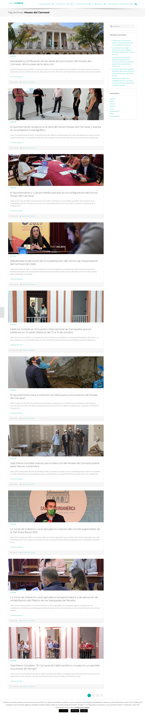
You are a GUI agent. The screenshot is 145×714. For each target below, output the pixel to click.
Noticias (13, 56)
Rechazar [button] (75, 710)
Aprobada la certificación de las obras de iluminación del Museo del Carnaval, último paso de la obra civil (50, 63)
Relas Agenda (114, 116)
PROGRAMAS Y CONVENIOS (120, 4)
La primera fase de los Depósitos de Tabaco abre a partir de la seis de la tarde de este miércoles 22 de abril (123, 72)
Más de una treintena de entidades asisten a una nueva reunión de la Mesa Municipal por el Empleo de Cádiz (123, 82)
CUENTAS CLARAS (64, 4)
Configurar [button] (63, 710)
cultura (112, 104)
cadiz (111, 101)
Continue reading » (16, 77)
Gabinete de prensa (28, 82)
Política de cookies (82, 707)
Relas (111, 113)
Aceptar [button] (83, 710)
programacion (115, 111)
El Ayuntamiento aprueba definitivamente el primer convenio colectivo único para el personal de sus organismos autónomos (123, 62)
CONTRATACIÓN (82, 4)
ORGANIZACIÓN (46, 4)
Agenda (112, 99)
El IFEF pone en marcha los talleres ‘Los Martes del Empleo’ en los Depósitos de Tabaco (122, 43)
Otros (112, 109)
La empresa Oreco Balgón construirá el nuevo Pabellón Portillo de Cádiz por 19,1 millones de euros (123, 51)
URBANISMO (99, 4)
